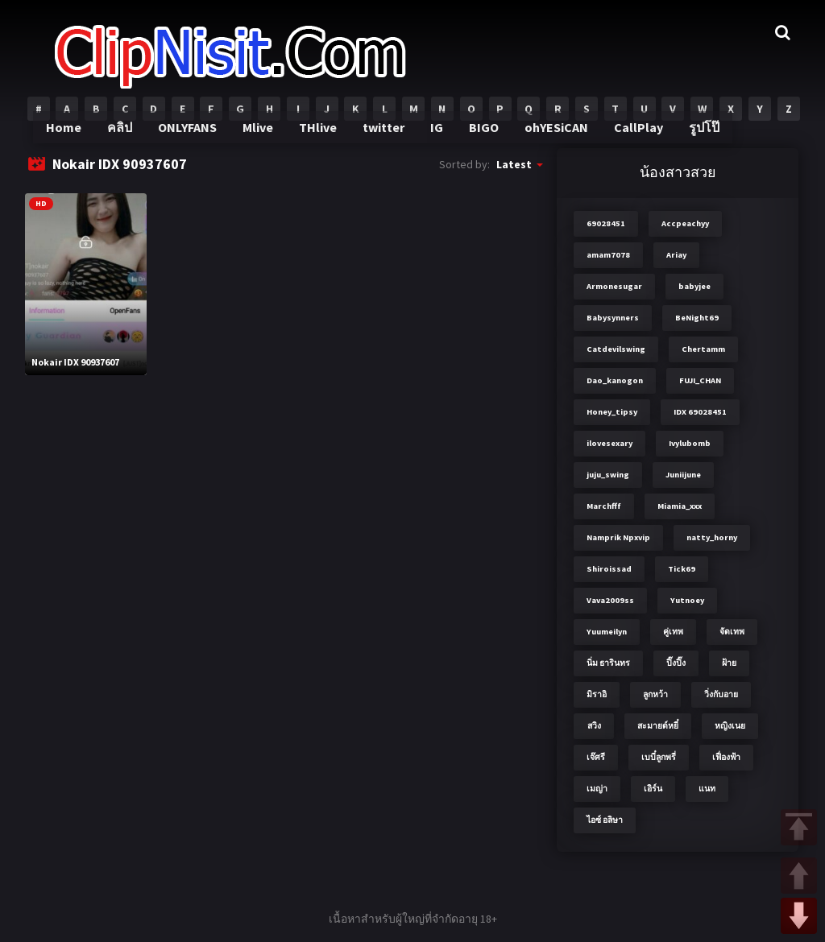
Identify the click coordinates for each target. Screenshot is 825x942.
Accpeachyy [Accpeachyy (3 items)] (685, 223)
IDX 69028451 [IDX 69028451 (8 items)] (700, 412)
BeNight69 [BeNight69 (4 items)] (697, 317)
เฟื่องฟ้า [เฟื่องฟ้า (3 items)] (726, 757)
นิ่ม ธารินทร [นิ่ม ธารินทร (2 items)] (608, 663)
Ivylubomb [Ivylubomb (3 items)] (690, 443)
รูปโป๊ (694, 137)
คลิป (127, 137)
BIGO (481, 137)
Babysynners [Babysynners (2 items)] (613, 317)
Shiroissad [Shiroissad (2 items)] (609, 569)
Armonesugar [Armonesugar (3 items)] (614, 286)
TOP (799, 827)
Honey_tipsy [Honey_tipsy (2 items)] (612, 412)
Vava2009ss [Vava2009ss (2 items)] (610, 600)
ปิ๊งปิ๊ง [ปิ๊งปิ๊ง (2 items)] (676, 663)
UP (799, 875)
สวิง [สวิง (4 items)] (594, 726)
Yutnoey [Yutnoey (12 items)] (687, 600)
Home (72, 137)
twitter (384, 137)
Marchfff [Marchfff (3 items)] (604, 506)
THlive (320, 137)
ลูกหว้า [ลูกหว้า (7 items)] (655, 694)
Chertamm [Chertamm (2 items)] (703, 349)
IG (436, 137)
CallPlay (630, 137)
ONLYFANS (194, 137)
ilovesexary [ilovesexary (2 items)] (609, 443)
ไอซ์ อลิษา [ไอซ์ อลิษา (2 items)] (605, 820)
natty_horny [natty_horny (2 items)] (711, 537)
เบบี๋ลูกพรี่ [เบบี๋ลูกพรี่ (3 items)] (658, 757)
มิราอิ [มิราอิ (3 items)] (597, 694)
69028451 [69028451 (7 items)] (606, 223)
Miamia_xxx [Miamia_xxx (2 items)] (679, 506)
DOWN (799, 916)
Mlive (263, 137)
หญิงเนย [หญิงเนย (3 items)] (730, 726)
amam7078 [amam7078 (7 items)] (608, 255)
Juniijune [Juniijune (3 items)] (683, 474)
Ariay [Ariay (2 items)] (676, 255)
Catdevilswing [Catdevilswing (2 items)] (616, 349)
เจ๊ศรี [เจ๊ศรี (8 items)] (596, 757)
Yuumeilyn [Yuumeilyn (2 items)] (607, 631)
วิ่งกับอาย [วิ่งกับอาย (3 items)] (721, 694)
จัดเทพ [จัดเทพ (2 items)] (731, 631)
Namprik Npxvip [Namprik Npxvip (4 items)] (618, 537)
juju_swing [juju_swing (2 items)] (608, 474)
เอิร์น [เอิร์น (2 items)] (653, 788)
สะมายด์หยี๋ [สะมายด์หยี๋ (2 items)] (657, 726)
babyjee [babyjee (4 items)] (694, 286)
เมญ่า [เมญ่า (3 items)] (597, 788)
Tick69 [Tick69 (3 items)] (681, 569)
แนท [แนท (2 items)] (707, 788)
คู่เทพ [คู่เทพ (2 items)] (673, 631)
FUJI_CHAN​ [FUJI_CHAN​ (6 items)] (700, 380)
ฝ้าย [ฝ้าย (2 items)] (729, 663)
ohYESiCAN (551, 137)
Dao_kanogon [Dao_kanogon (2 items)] (615, 380)
